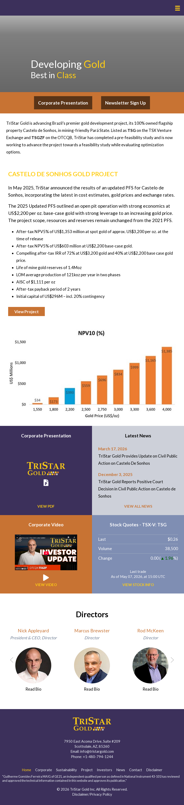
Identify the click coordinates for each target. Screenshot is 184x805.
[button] (177, 8)
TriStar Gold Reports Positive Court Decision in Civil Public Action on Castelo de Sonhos (137, 489)
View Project (26, 311)
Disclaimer (154, 770)
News (120, 770)
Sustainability (66, 770)
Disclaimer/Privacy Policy (92, 794)
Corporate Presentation (63, 103)
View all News (138, 506)
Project (87, 770)
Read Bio (33, 689)
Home (26, 770)
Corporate (43, 770)
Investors (104, 770)
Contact (135, 770)
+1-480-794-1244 (98, 756)
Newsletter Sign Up (125, 103)
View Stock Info (138, 584)
